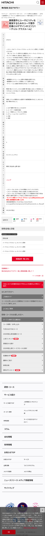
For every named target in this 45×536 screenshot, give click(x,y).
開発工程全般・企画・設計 (13, 166)
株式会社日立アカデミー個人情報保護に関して (17, 271)
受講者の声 (9, 355)
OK (9, 532)
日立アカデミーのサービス (15, 14)
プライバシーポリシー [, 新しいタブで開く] (30, 528)
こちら (7, 180)
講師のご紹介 (7, 360)
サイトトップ (4, 14)
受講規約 (5, 268)
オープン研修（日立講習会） (31, 14)
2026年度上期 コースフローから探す (15, 348)
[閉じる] (42, 510)
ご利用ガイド (7, 296)
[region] (22, 521)
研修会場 (6, 365)
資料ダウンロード (11, 370)
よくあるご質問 (8, 308)
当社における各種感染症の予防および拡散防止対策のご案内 (21, 285)
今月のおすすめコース (10, 329)
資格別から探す (8, 343)
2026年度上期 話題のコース (12, 334)
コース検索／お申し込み (11, 324)
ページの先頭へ (36, 276)
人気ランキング (11, 339)
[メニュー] (42, 2)
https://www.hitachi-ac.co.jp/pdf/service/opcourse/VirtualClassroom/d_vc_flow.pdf (25, 203)
